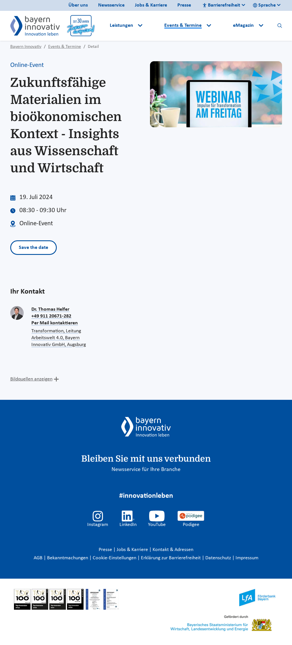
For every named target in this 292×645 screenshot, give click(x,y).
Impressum (247, 558)
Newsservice (111, 5)
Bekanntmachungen (68, 558)
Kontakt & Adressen (173, 549)
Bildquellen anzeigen (31, 379)
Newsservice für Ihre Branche (146, 469)
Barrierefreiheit (221, 5)
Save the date (33, 247)
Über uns (78, 5)
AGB (39, 558)
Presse (184, 5)
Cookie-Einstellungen (114, 558)
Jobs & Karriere (151, 5)
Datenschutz (218, 558)
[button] (154, 25)
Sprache (264, 5)
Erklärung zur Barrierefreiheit (171, 558)
